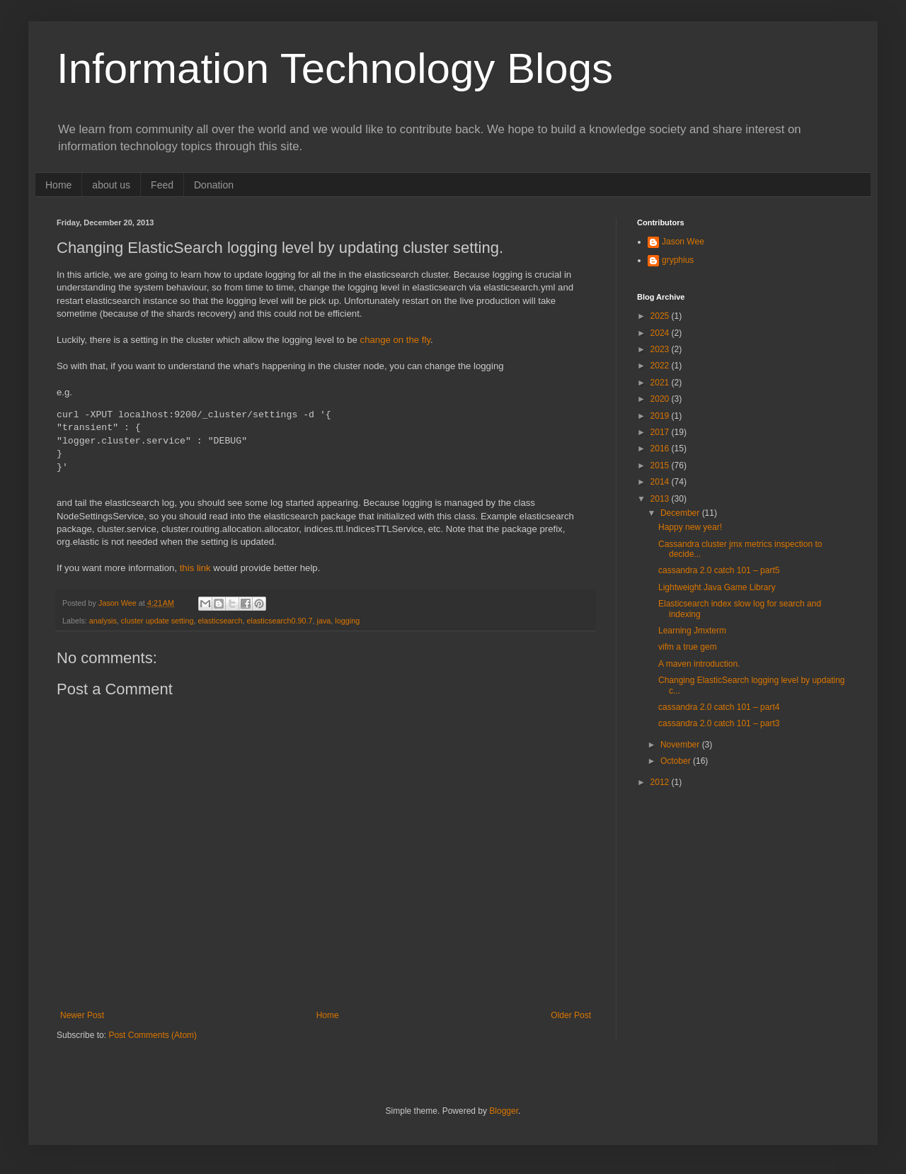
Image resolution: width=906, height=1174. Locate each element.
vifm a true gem (687, 647)
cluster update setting (157, 620)
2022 (661, 366)
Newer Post (82, 1015)
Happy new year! (690, 527)
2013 (661, 499)
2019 (661, 416)
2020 (661, 399)
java (324, 620)
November (681, 745)
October (676, 761)
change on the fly (395, 339)
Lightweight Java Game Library (716, 587)
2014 (661, 482)
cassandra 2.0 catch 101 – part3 (718, 723)
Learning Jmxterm (692, 631)
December (681, 513)
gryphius (678, 260)
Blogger (503, 1111)
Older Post (571, 1015)
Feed (162, 185)
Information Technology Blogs (335, 68)
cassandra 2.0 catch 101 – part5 (718, 570)
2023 (661, 349)
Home (58, 185)
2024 (661, 333)
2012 (661, 782)
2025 (661, 316)
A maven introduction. (699, 664)
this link (194, 568)
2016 (661, 448)
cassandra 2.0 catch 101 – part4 (718, 707)
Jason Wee (683, 242)
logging (347, 620)
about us (111, 185)
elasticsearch (219, 620)
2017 (661, 432)
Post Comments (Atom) (152, 1035)
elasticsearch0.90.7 (280, 620)
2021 (661, 383)
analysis (103, 620)
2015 (661, 465)
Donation (214, 185)
